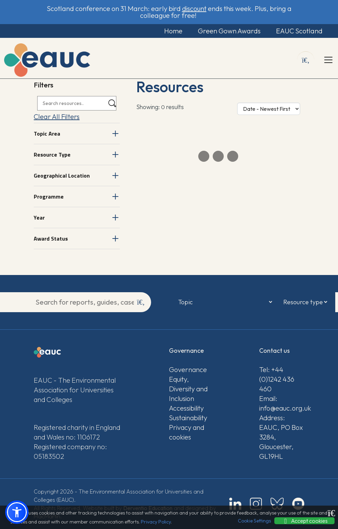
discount (194, 8)
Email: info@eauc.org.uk (281, 403)
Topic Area (47, 133)
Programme (49, 196)
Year (39, 217)
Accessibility (186, 408)
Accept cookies (304, 520)
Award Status (51, 238)
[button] (17, 512)
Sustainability (188, 417)
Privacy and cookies (186, 432)
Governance (188, 369)
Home (173, 31)
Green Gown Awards (229, 31)
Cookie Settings (254, 521)
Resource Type (52, 154)
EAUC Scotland (299, 31)
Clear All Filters (57, 116)
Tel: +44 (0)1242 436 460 (276, 379)
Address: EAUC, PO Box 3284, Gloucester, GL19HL (281, 437)
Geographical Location (62, 175)
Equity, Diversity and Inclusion (188, 389)
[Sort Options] (268, 109)
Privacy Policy (156, 522)
